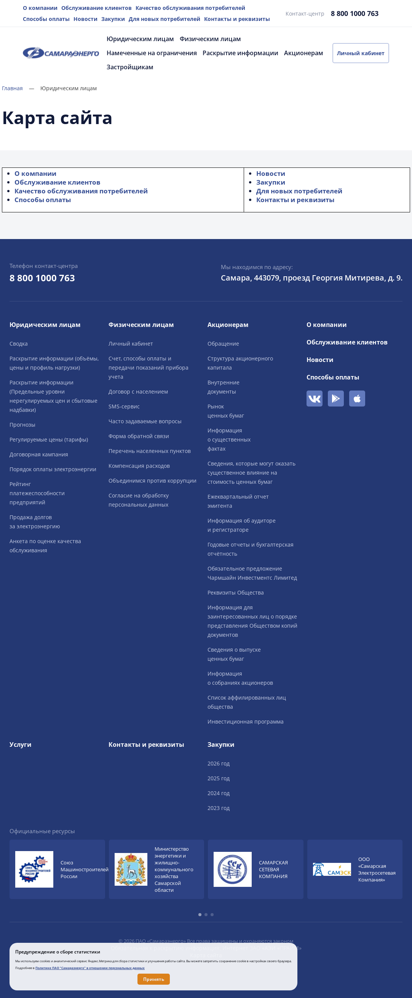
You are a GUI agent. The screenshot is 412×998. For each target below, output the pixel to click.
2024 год (219, 793)
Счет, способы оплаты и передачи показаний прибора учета (148, 367)
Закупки (113, 18)
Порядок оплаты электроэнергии (53, 469)
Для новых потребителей (164, 18)
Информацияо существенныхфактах (229, 439)
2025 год (219, 778)
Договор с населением (138, 391)
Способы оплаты (46, 18)
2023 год (219, 807)
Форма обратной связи (139, 436)
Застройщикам (130, 67)
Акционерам (303, 53)
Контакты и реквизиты (237, 18)
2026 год (219, 763)
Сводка (19, 343)
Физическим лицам (210, 39)
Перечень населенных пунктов (150, 450)
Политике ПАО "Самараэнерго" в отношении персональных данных (90, 968)
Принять (153, 979)
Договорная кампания (39, 454)
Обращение (223, 343)
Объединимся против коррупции (152, 480)
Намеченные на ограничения (152, 53)
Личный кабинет (361, 53)
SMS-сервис (124, 406)
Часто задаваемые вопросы (145, 421)
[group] (57, 869)
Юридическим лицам (140, 39)
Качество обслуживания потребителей (190, 7)
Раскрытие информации (240, 53)
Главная (18, 88)
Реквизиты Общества (236, 592)
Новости (85, 18)
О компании (40, 7)
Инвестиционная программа (246, 721)
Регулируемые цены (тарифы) (49, 439)
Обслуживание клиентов (96, 7)
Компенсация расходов (139, 465)
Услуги (21, 744)
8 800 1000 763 (354, 13)
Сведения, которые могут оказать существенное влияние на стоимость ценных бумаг (251, 472)
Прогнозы (22, 424)
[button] (199, 914)
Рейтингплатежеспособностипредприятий (37, 493)
